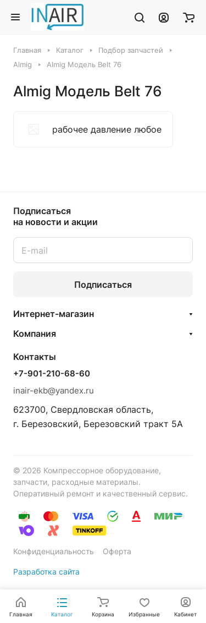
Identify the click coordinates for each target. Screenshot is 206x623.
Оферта (117, 551)
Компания (34, 333)
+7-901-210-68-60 (51, 374)
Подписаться (103, 284)
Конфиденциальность (53, 551)
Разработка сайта (46, 571)
